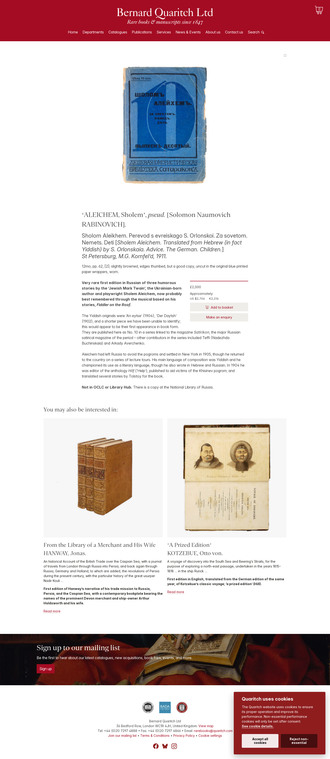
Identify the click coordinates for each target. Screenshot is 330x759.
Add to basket (221, 307)
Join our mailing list (122, 735)
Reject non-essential (299, 741)
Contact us (234, 32)
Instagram (174, 746)
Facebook (156, 746)
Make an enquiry (219, 317)
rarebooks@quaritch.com (213, 731)
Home (73, 32)
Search (254, 32)
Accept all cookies (260, 741)
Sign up (45, 668)
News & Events (188, 32)
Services (164, 32)
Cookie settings (210, 735)
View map (206, 726)
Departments (93, 32)
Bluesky (165, 746)
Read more (52, 611)
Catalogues (117, 32)
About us (212, 32)
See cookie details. (258, 726)
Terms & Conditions (155, 735)
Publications (142, 32)
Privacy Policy (184, 735)
